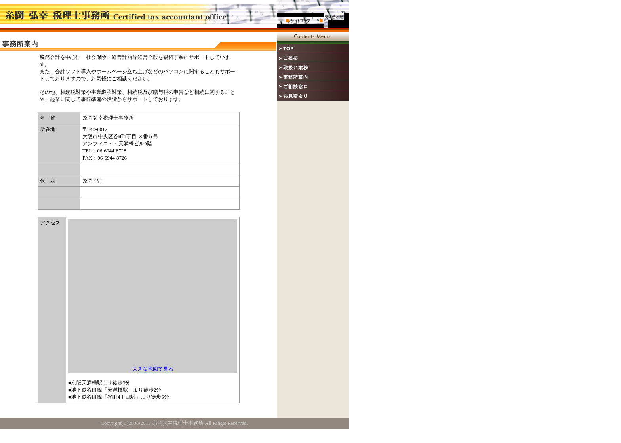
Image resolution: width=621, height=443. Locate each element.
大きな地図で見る (152, 369)
